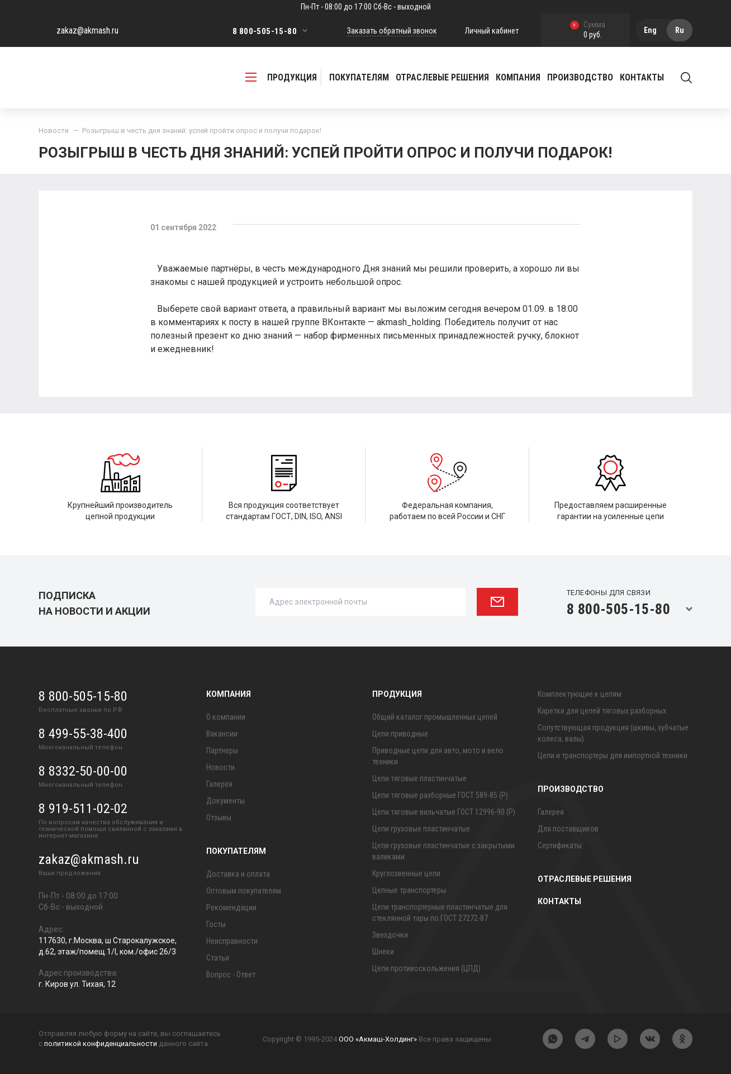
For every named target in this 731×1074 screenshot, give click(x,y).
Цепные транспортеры (409, 890)
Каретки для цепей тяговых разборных (602, 710)
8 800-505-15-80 (264, 31)
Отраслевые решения (442, 77)
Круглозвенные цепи (406, 873)
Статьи (217, 957)
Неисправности (232, 941)
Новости (54, 130)
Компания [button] (518, 77)
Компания (228, 694)
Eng (650, 30)
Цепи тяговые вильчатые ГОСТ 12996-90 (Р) (443, 811)
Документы (225, 800)
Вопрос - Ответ (230, 974)
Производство (571, 789)
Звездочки (390, 934)
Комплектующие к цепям (579, 694)
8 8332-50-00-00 (83, 771)
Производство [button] (580, 77)
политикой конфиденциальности (100, 1043)
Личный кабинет (492, 30)
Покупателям (236, 851)
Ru (679, 30)
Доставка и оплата (238, 873)
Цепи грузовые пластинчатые (421, 828)
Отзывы (218, 817)
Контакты (642, 77)
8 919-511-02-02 (83, 808)
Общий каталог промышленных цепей (434, 716)
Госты (216, 924)
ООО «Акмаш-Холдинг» (378, 1039)
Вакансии (222, 733)
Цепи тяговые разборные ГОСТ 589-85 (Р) (440, 795)
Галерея (219, 784)
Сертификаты (560, 845)
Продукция (397, 694)
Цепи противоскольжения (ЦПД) (426, 968)
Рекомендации (231, 907)
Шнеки (383, 951)
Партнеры (222, 750)
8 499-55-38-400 (83, 734)
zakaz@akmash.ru (87, 30)
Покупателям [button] (359, 77)
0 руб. (587, 30)
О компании (225, 716)
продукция (281, 77)
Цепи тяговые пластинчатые (419, 778)
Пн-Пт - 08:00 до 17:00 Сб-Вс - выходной (366, 6)
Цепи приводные (400, 733)
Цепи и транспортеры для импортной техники (612, 755)
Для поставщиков (568, 828)
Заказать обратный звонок (392, 30)
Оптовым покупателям (243, 890)
